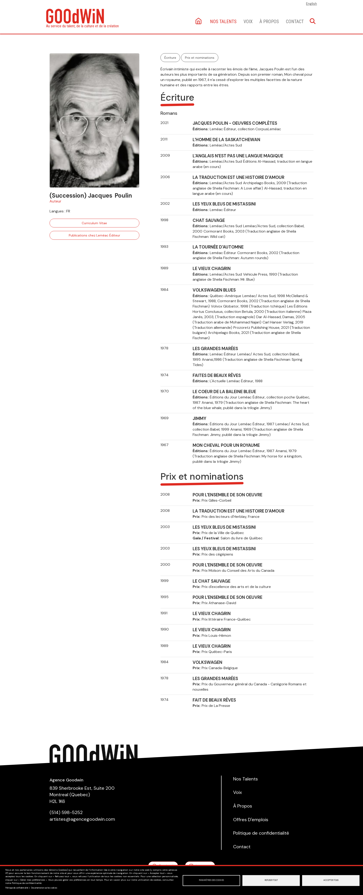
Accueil (199, 21)
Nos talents (223, 21)
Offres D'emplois (250, 820)
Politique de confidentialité (16, 888)
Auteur (55, 201)
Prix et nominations (199, 58)
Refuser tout (271, 880)
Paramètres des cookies (211, 880)
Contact (295, 21)
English (311, 3)
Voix (248, 21)
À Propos (269, 21)
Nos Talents (245, 779)
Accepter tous (330, 880)
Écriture (170, 58)
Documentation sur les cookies (44, 888)
